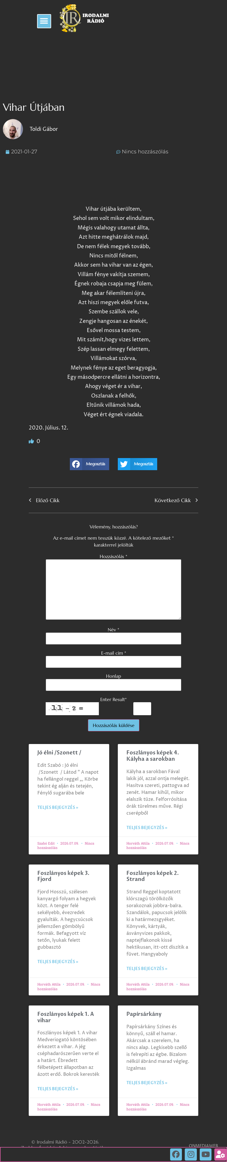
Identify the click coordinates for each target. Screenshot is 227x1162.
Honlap (113, 676)
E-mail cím (113, 653)
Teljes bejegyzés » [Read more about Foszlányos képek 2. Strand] (146, 968)
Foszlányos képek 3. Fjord (63, 876)
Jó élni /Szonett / (59, 752)
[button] (44, 21)
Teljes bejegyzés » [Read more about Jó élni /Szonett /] (57, 807)
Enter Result (113, 699)
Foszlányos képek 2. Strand (152, 876)
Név (113, 629)
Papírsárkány (143, 1014)
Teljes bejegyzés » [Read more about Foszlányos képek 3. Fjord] (57, 962)
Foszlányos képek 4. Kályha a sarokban (152, 756)
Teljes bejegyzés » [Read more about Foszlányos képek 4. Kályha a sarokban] (146, 827)
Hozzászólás (113, 556)
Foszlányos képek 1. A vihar (65, 1017)
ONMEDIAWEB (203, 1146)
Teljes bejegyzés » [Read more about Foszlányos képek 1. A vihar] (57, 1089)
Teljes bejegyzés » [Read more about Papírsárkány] (146, 1083)
